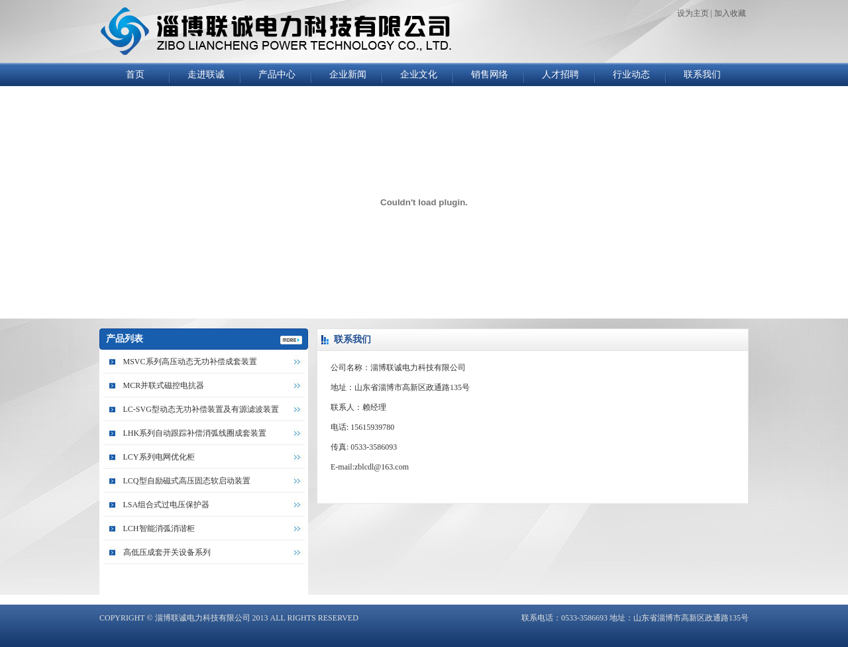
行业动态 (631, 74)
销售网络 (489, 74)
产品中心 (276, 74)
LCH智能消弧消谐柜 (159, 528)
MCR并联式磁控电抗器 (164, 385)
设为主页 (693, 13)
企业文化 (418, 74)
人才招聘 (560, 74)
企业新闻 (347, 74)
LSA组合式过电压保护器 (166, 504)
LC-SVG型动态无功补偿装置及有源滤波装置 (201, 409)
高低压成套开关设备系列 (167, 552)
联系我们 (702, 74)
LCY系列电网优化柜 (159, 457)
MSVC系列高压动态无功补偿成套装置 (190, 361)
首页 (135, 74)
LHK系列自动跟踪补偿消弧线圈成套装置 (195, 433)
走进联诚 (206, 74)
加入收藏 (730, 13)
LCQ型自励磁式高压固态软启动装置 (186, 480)
